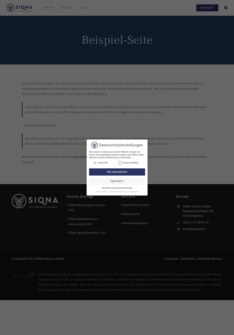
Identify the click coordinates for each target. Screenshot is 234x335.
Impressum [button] (133, 192)
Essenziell (100, 162)
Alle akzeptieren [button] (117, 171)
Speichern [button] (117, 181)
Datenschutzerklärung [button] (118, 192)
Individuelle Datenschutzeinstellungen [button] (117, 188)
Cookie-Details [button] (102, 192)
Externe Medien (128, 162)
